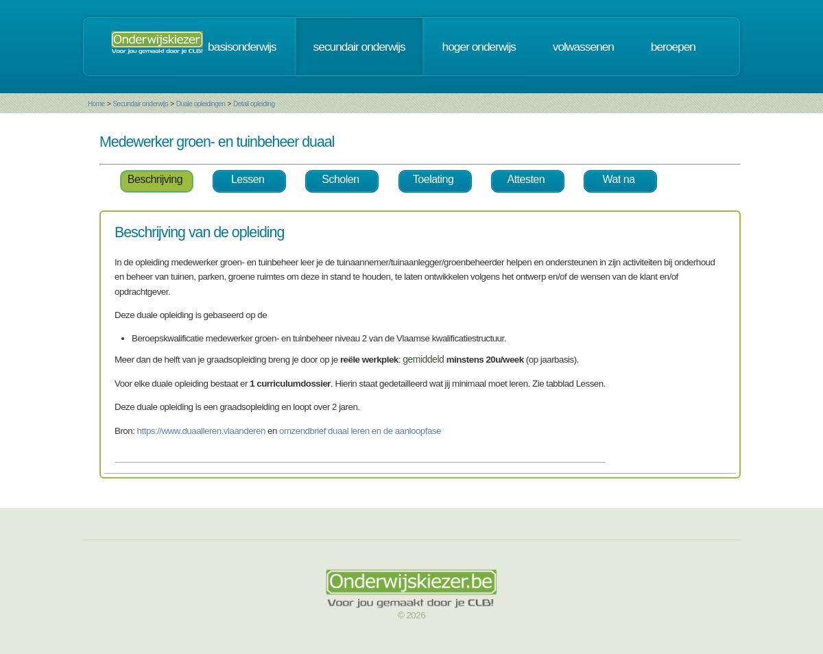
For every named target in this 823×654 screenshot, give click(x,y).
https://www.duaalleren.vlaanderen (201, 431)
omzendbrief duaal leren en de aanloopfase (360, 431)
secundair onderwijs (359, 46)
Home (96, 104)
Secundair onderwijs (140, 104)
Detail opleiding (253, 104)
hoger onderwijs (479, 46)
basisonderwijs (242, 46)
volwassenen (583, 46)
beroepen (673, 46)
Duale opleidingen (201, 104)
